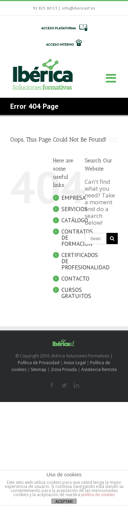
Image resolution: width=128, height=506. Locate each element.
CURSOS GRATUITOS (76, 293)
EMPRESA (73, 198)
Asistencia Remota (99, 369)
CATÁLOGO (74, 220)
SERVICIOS (74, 209)
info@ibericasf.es (78, 8)
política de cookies (98, 494)
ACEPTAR (64, 502)
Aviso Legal (75, 363)
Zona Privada (64, 369)
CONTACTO (75, 278)
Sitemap (38, 369)
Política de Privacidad (38, 363)
